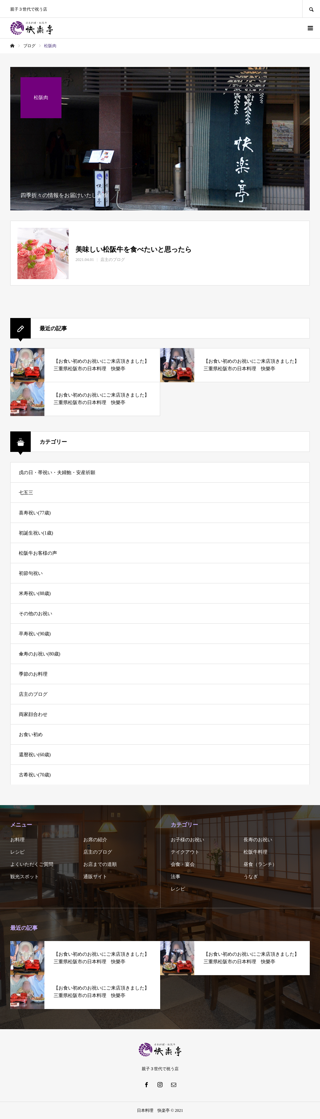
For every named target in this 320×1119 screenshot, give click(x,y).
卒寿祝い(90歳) (35, 633)
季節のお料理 (33, 674)
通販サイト (95, 876)
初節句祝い (31, 573)
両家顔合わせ (33, 714)
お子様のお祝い (187, 839)
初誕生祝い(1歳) (36, 533)
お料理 (17, 839)
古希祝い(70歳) (35, 774)
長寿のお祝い (258, 839)
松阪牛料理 (255, 852)
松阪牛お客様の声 (38, 553)
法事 (175, 876)
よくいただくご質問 (31, 864)
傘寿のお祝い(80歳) (39, 654)
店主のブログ (33, 694)
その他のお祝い (35, 613)
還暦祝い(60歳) (35, 754)
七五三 (26, 492)
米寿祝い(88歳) (35, 593)
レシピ (17, 852)
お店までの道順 (100, 864)
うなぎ (251, 876)
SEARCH (311, 8)
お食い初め (31, 734)
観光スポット (24, 876)
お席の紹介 (95, 839)
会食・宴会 (183, 864)
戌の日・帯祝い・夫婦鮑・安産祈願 (57, 472)
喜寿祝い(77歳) (35, 512)
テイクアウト (185, 852)
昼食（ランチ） (260, 864)
